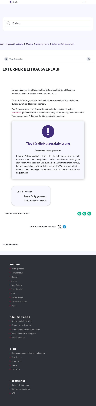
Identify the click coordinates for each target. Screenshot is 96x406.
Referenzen (16, 361)
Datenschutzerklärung (20, 389)
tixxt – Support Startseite (11, 44)
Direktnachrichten (19, 301)
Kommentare (10, 244)
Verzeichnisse (17, 297)
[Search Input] (50, 23)
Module (29, 44)
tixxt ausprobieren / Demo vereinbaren (28, 353)
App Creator (16, 285)
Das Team (15, 369)
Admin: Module (18, 337)
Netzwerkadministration (21, 321)
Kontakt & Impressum (20, 385)
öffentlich (16, 112)
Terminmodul (17, 273)
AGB (13, 393)
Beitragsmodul (42, 44)
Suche (14, 281)
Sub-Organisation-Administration (25, 329)
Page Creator (17, 289)
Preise (14, 365)
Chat (13, 293)
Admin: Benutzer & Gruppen (23, 333)
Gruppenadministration (21, 325)
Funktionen (16, 357)
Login (13, 305)
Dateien (14, 277)
